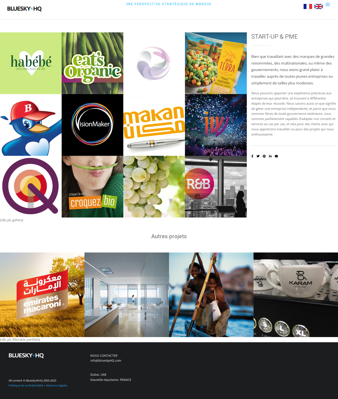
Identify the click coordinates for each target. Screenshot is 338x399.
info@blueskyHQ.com (105, 360)
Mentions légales (56, 385)
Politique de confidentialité (26, 385)
